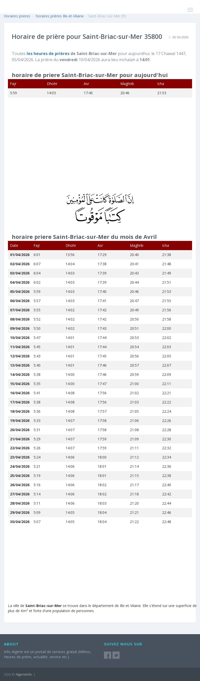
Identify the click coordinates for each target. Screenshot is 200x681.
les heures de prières (48, 53)
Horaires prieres (17, 16)
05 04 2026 (180, 37)
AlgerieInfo (24, 674)
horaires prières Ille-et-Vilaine (60, 16)
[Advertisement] (98, 149)
